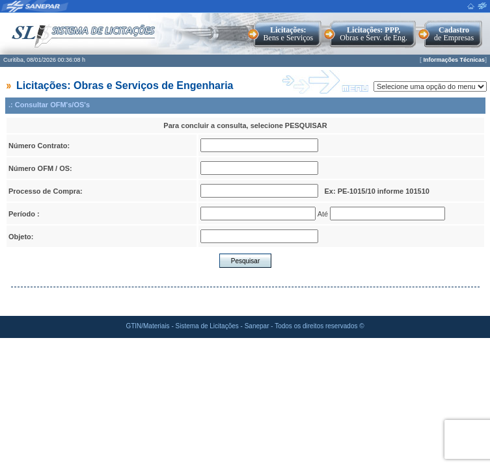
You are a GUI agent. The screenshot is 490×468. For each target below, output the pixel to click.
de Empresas (454, 33)
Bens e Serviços (289, 33)
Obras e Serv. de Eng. (373, 33)
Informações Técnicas (454, 60)
